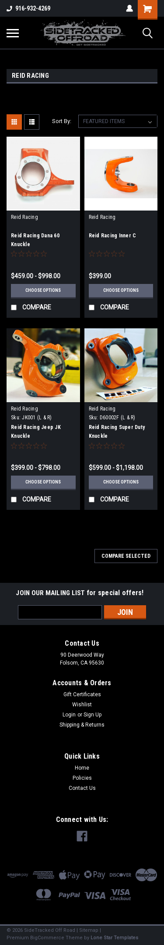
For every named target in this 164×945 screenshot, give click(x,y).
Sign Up (92, 715)
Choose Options (43, 290)
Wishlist (82, 704)
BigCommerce (47, 938)
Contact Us (82, 788)
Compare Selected (125, 556)
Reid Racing (24, 217)
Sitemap (88, 930)
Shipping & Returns (82, 725)
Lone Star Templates (114, 938)
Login (69, 715)
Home (82, 768)
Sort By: (61, 121)
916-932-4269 (28, 8)
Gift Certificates (82, 694)
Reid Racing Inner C (112, 236)
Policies (82, 778)
